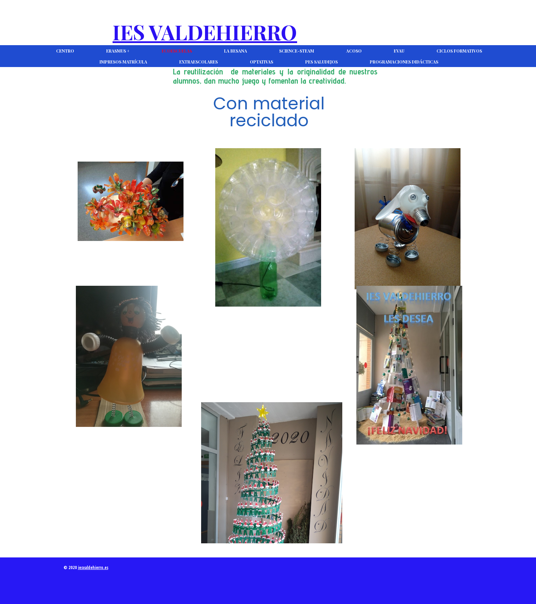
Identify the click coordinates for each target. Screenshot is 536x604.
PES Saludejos (321, 62)
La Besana (235, 51)
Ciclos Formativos (459, 51)
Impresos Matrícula (123, 62)
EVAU (399, 51)
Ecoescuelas (177, 51)
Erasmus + (118, 51)
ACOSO (354, 51)
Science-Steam (296, 51)
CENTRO (65, 51)
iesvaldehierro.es (93, 567)
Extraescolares (198, 62)
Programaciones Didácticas (404, 62)
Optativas (261, 62)
